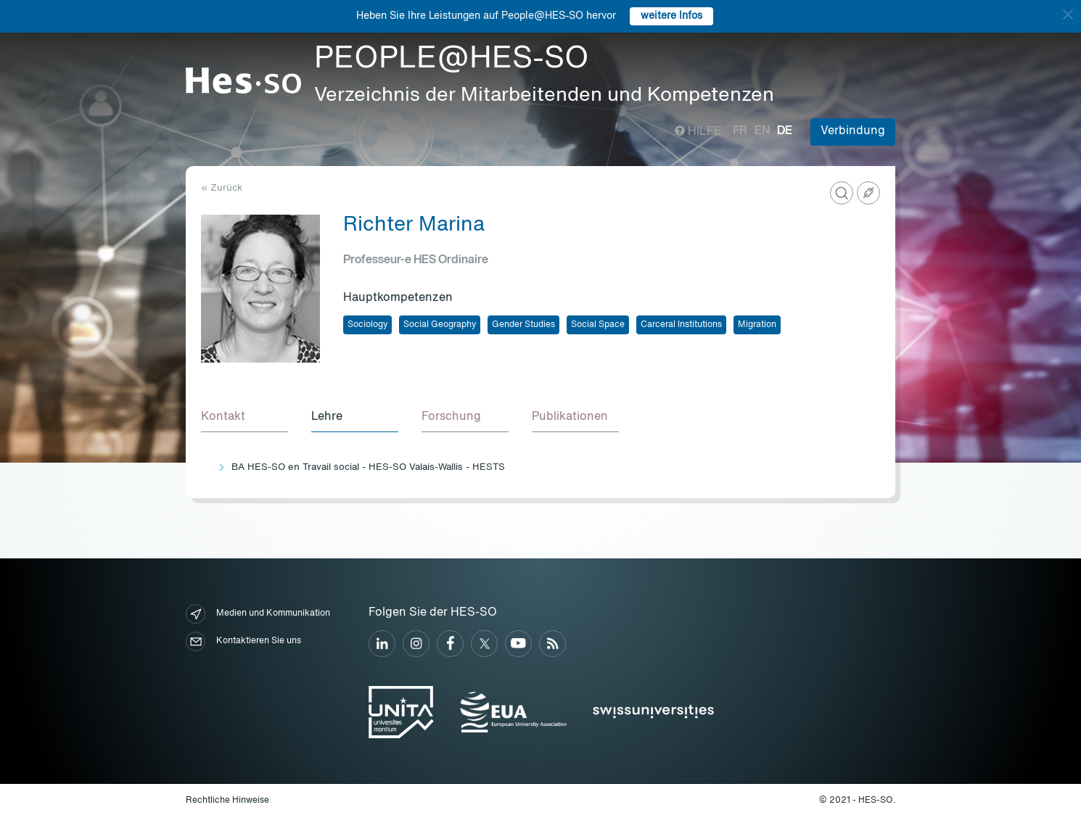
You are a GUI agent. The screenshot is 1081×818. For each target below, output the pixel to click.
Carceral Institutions (681, 325)
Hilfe (698, 132)
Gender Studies (523, 325)
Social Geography (439, 325)
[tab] (244, 417)
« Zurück (221, 188)
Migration (757, 325)
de (784, 131)
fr (740, 131)
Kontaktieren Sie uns (243, 641)
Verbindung (853, 131)
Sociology (367, 325)
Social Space (598, 325)
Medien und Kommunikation (258, 614)
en (762, 131)
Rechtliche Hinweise (227, 800)
